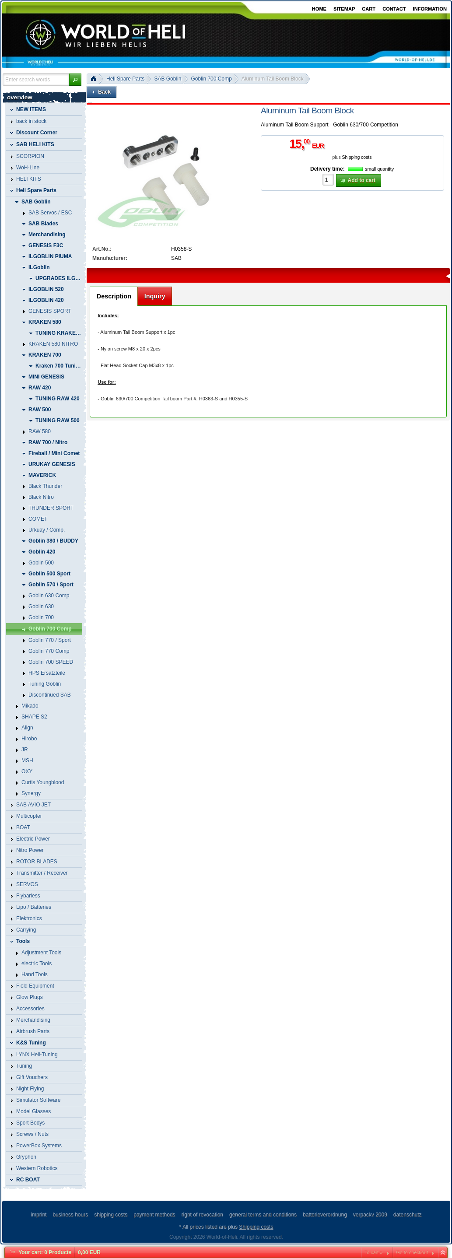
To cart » (373, 1252)
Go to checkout (412, 1252)
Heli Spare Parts (125, 79)
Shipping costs (357, 157)
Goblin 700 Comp (211, 79)
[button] (75, 80)
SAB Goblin (167, 79)
